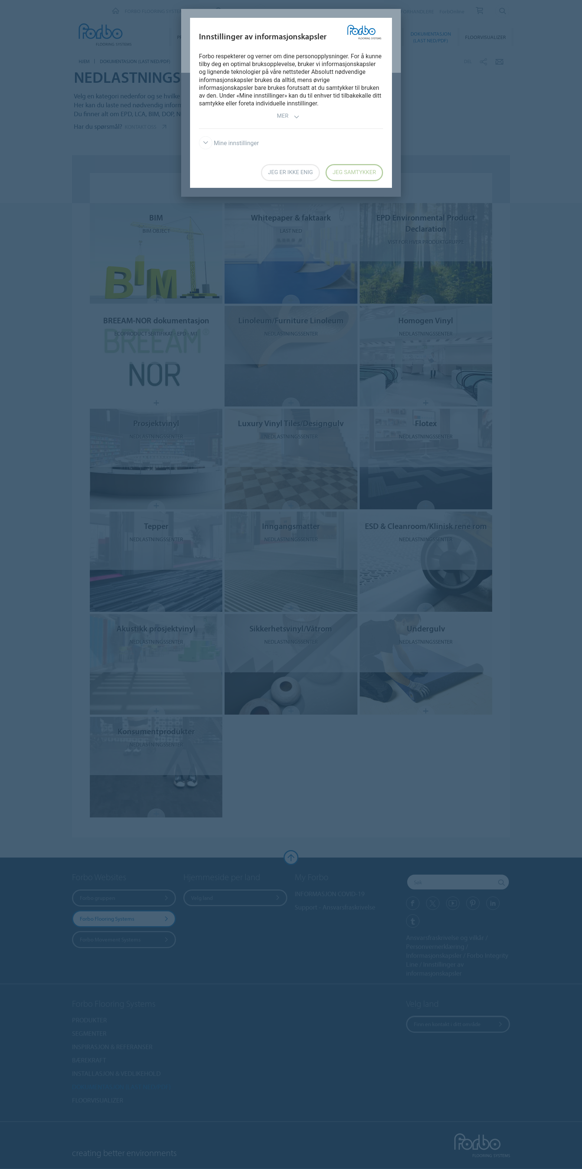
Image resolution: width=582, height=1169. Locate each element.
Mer (288, 116)
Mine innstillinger (229, 143)
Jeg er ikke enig (290, 172)
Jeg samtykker (354, 172)
